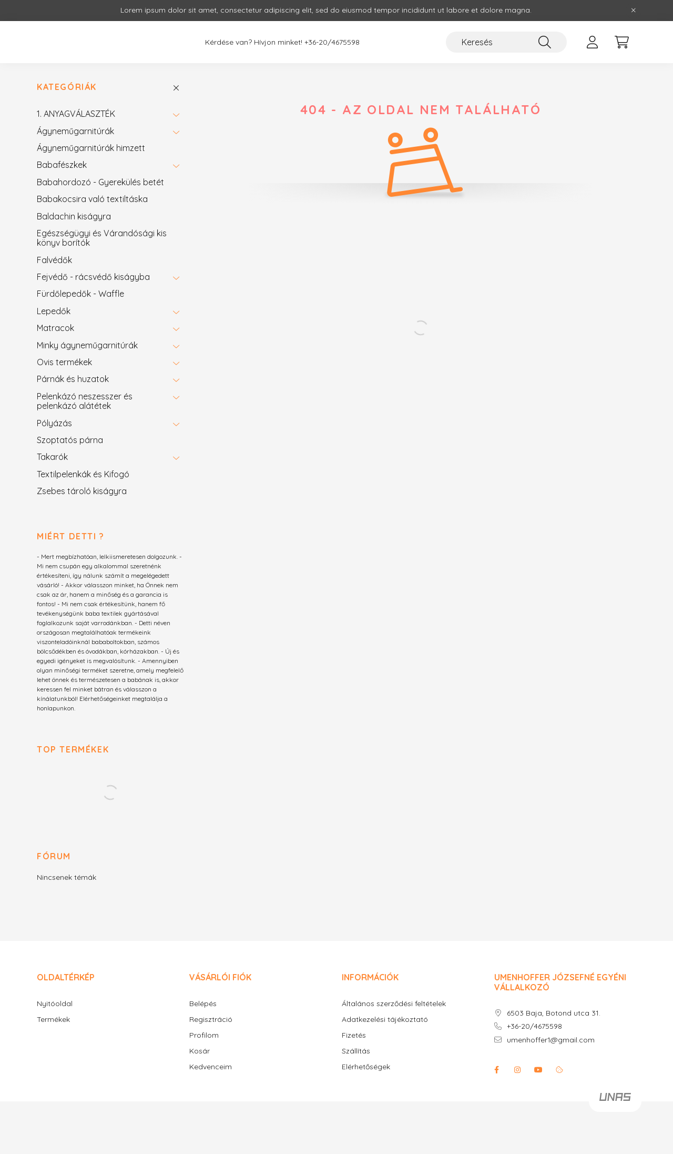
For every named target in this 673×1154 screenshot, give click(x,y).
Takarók (52, 456)
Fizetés (354, 1035)
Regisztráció (210, 1019)
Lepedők (53, 311)
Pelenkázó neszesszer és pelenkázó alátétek (84, 401)
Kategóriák (67, 87)
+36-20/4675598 (332, 42)
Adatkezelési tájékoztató (385, 1019)
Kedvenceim (210, 1066)
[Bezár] (633, 10)
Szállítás (356, 1051)
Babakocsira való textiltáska (92, 199)
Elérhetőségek (366, 1066)
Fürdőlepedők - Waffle (80, 293)
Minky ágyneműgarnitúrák (87, 345)
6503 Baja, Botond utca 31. (553, 1013)
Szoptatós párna (70, 440)
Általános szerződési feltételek (394, 1003)
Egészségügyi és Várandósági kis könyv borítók (102, 238)
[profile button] (592, 42)
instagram (517, 1069)
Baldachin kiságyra (74, 216)
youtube (538, 1069)
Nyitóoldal (55, 1003)
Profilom (204, 1035)
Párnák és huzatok (73, 379)
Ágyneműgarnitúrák (75, 131)
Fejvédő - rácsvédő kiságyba (93, 277)
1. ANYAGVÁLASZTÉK (76, 113)
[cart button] (621, 42)
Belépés (203, 1003)
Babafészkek (62, 164)
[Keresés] (506, 42)
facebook (496, 1069)
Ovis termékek (64, 362)
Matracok (55, 328)
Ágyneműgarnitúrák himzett (91, 148)
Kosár (199, 1051)
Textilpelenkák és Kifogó (83, 474)
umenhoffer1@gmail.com (551, 1040)
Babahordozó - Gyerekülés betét (100, 182)
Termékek (53, 1019)
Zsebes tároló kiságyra (82, 491)
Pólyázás (54, 423)
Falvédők (54, 260)
